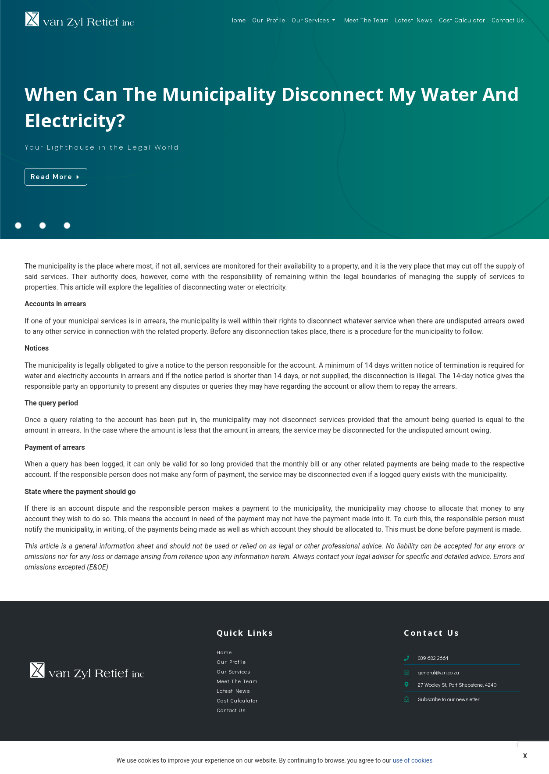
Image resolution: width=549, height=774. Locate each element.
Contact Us (508, 20)
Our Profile (268, 20)
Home (237, 20)
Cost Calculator (462, 20)
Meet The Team (366, 20)
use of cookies (413, 760)
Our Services (314, 20)
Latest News (414, 20)
